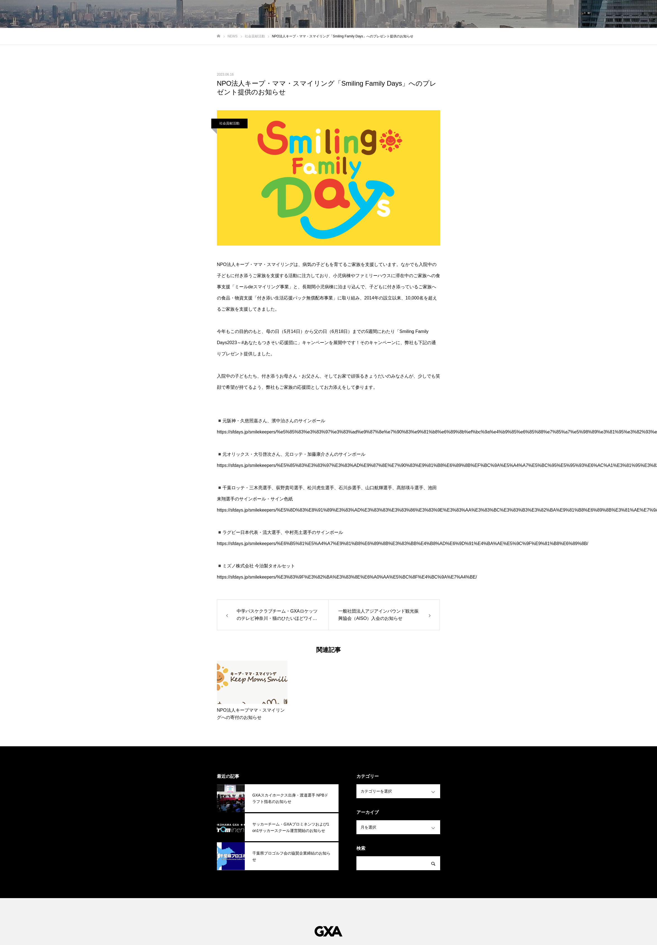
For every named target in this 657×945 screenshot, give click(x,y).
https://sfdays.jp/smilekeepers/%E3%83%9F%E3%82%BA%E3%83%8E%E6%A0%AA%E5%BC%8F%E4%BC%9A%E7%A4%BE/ (347, 577)
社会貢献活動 (229, 123)
